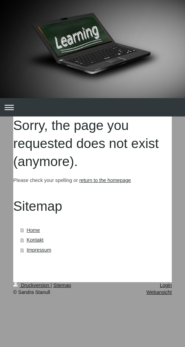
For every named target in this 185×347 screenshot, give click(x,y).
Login (166, 285)
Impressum (39, 250)
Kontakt (35, 240)
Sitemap (62, 285)
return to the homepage (105, 180)
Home (33, 230)
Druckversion (31, 285)
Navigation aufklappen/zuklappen (92, 107)
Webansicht (159, 292)
